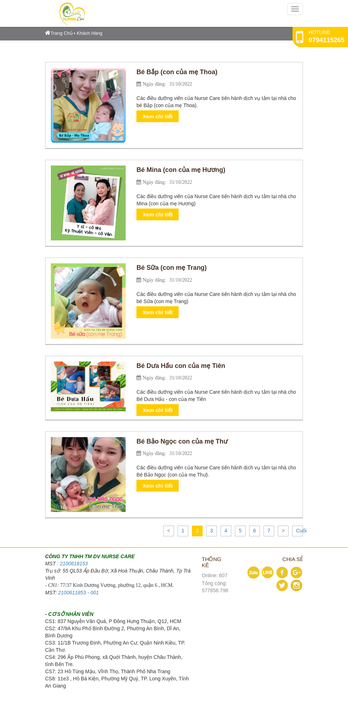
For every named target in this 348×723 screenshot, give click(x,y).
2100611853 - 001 (78, 592)
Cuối (301, 530)
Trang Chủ (59, 33)
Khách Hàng (90, 33)
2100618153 (74, 563)
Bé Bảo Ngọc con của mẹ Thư (182, 441)
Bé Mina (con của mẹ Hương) (180, 169)
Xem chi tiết (157, 116)
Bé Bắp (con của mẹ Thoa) (176, 72)
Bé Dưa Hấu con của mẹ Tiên (180, 365)
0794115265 (326, 40)
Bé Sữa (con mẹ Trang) (171, 267)
